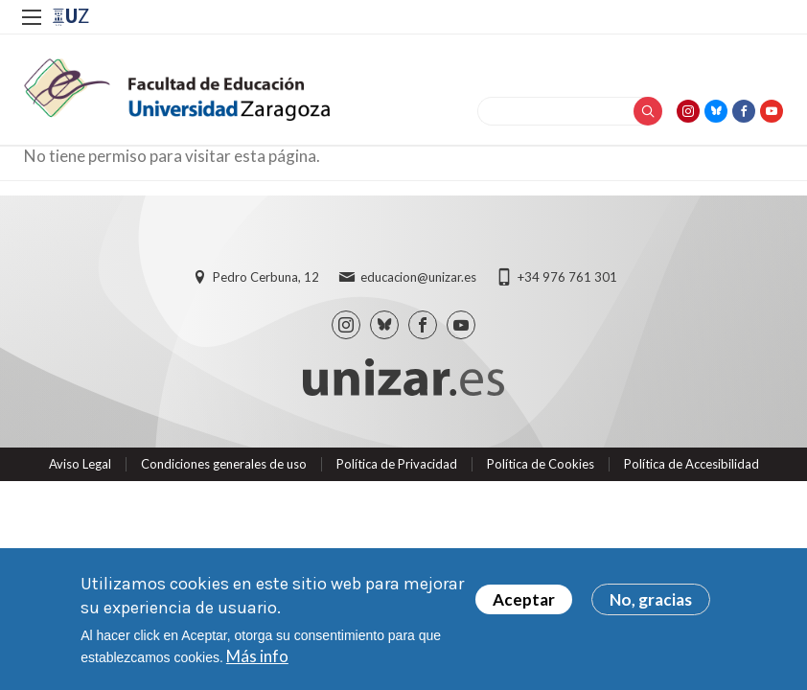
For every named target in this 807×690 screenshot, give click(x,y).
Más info (257, 656)
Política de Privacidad (396, 464)
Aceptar (524, 599)
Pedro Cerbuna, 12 (266, 277)
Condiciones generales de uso (224, 464)
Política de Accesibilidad (691, 464)
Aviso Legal (80, 464)
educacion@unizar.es (418, 277)
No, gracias (651, 599)
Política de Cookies (540, 464)
